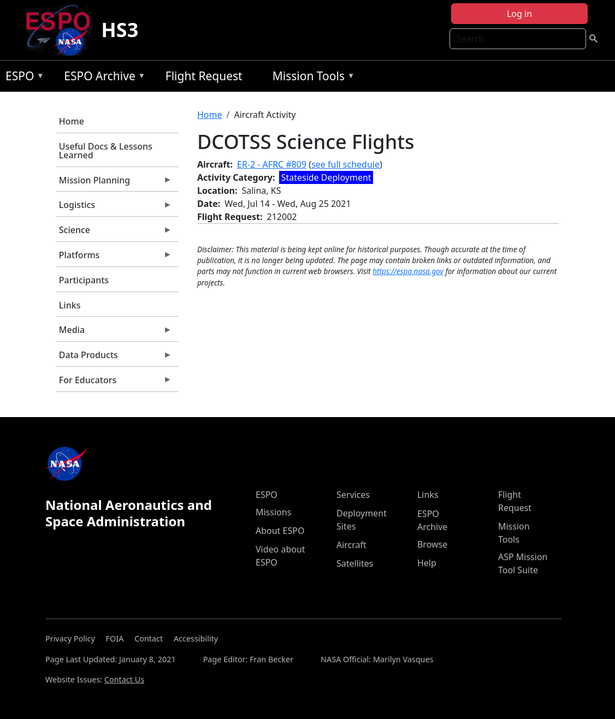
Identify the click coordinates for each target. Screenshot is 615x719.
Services (353, 495)
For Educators (114, 382)
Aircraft (351, 545)
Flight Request (204, 76)
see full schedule (345, 164)
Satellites (354, 563)
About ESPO (280, 531)
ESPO (22, 77)
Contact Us (124, 679)
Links (70, 305)
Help (426, 563)
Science (114, 232)
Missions (273, 512)
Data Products (114, 357)
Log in (519, 14)
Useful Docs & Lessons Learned (105, 150)
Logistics (114, 207)
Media (114, 332)
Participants (84, 280)
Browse (432, 544)
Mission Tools (311, 77)
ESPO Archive (101, 77)
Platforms (114, 257)
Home (71, 121)
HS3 (119, 29)
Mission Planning (114, 183)
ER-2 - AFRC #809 (271, 164)
